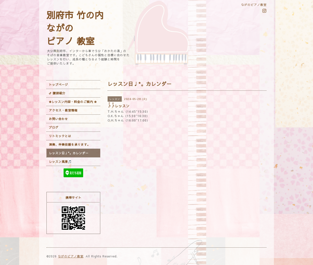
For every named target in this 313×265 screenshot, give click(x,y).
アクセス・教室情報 (63, 110)
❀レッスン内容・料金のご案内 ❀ (73, 102)
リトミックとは (60, 136)
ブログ (53, 127)
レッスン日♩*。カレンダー (69, 153)
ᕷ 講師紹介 (57, 93)
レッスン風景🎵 (60, 162)
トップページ (58, 85)
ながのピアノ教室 (70, 256)
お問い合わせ (58, 119)
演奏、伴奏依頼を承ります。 (69, 144)
